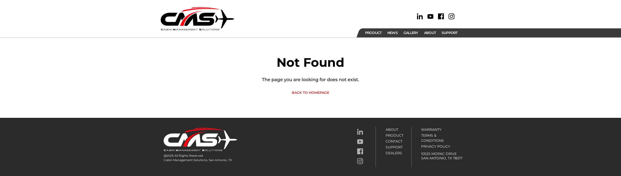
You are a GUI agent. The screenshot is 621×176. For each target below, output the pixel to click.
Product (394, 135)
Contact (394, 141)
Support (394, 147)
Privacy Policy (435, 146)
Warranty (431, 129)
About (392, 129)
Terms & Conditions (432, 138)
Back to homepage (310, 92)
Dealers (394, 153)
